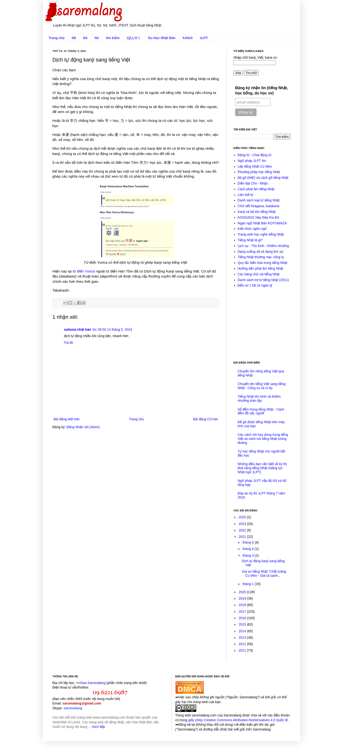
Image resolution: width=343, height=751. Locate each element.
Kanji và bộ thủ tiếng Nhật (257, 212)
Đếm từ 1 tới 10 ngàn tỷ (255, 285)
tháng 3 (248, 555)
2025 (243, 517)
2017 (243, 611)
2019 (243, 598)
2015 (243, 624)
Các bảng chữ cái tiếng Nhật (259, 274)
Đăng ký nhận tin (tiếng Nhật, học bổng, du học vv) (261, 90)
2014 (243, 631)
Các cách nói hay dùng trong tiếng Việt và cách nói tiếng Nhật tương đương (263, 439)
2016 (243, 618)
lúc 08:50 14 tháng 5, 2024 (112, 329)
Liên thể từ (245, 195)
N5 (74, 38)
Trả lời (68, 343)
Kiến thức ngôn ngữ (252, 229)
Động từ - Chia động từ (255, 155)
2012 (243, 644)
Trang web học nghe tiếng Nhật (261, 234)
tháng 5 (248, 542)
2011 (243, 650)
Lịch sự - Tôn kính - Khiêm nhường (263, 246)
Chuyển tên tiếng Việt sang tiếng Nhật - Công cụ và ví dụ (262, 386)
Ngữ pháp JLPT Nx (252, 161)
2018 (243, 605)
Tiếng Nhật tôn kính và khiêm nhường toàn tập (259, 398)
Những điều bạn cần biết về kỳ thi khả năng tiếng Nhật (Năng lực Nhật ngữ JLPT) (262, 468)
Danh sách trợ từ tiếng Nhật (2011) (263, 280)
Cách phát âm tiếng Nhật (256, 189)
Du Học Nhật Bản (162, 38)
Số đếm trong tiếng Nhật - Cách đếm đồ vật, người (261, 411)
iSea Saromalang (93, 683)
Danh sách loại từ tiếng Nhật (259, 200)
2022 (243, 530)
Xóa (238, 73)
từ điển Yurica (84, 271)
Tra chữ (251, 73)
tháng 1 (248, 584)
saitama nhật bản (77, 329)
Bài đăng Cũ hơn (205, 419)
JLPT (204, 38)
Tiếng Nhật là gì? (250, 240)
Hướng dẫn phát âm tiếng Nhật (260, 268)
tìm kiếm (113, 38)
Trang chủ (57, 38)
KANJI (187, 38)
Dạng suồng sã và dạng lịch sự (260, 251)
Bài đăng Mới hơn (67, 419)
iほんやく (134, 38)
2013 (243, 637)
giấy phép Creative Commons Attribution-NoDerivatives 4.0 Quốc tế (238, 720)
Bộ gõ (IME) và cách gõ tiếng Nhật (263, 178)
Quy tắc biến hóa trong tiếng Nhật (262, 263)
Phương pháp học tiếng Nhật (259, 172)
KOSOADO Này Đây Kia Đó (258, 217)
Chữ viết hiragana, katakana (258, 206)
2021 (243, 537)
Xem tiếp (98, 727)
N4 (85, 38)
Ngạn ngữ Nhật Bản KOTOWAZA (262, 223)
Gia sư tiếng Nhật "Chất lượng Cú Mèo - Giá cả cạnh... (264, 573)
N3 (97, 38)
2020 (243, 592)
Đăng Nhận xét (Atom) (83, 427)
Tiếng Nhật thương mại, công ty (261, 257)
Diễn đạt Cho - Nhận (253, 183)
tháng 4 (248, 549)
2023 (243, 524)
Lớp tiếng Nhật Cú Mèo (255, 166)
